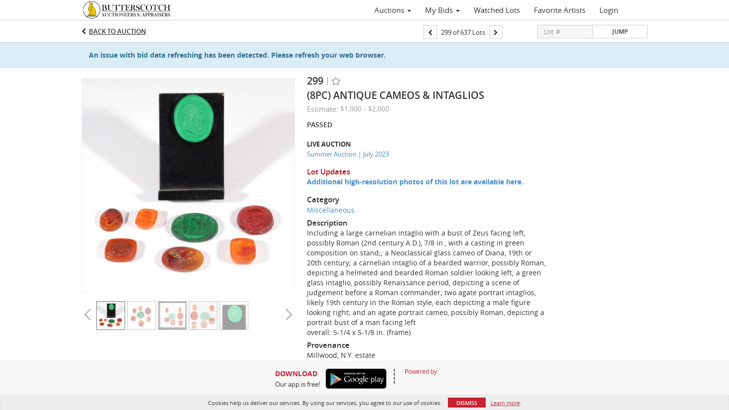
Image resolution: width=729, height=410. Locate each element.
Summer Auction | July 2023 (348, 154)
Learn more (505, 403)
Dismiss (466, 403)
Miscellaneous (331, 210)
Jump (620, 31)
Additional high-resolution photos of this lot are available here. (415, 181)
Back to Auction (117, 31)
